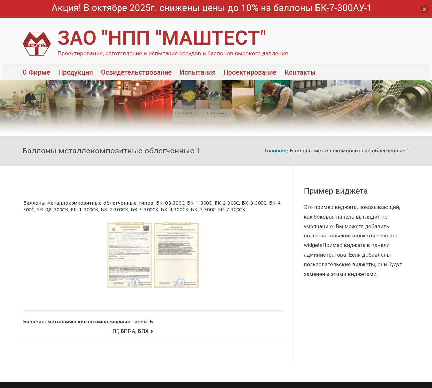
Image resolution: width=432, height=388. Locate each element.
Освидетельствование (136, 72)
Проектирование (249, 72)
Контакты (300, 72)
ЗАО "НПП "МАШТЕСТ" (162, 38)
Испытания (198, 72)
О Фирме (36, 72)
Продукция (75, 72)
